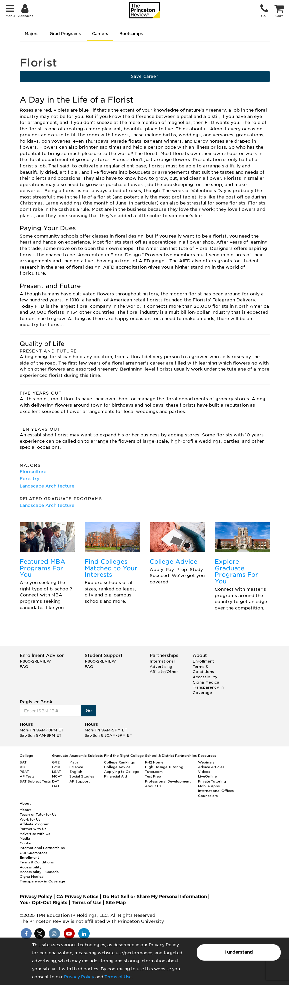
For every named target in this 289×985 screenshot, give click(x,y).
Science (76, 767)
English (75, 771)
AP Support (79, 781)
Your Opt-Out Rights (43, 902)
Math (73, 762)
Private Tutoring (212, 781)
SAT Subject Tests (35, 781)
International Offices (216, 791)
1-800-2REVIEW (35, 661)
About (25, 810)
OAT (56, 786)
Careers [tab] (100, 33)
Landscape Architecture (47, 485)
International (162, 661)
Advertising (161, 666)
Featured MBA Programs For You (42, 568)
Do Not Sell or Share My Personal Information (155, 896)
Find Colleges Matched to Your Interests (111, 568)
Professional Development (168, 781)
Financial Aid (115, 776)
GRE (56, 762)
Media (25, 838)
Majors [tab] (31, 33)
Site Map (116, 902)
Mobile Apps (209, 786)
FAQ (24, 666)
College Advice (173, 561)
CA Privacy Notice (77, 896)
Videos (204, 771)
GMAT (57, 767)
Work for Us (30, 819)
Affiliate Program (34, 824)
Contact (27, 843)
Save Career (144, 76)
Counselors (208, 796)
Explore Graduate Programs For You (236, 571)
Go (89, 710)
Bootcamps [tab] (131, 33)
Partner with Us (33, 829)
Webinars (206, 762)
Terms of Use (118, 976)
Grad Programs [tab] (65, 33)
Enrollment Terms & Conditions (203, 666)
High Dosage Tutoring (164, 767)
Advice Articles (211, 767)
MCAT (57, 776)
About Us (153, 786)
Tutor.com (154, 771)
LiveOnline (207, 776)
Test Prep (153, 776)
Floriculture (33, 471)
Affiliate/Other (164, 671)
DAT (55, 781)
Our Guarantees (33, 853)
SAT (23, 762)
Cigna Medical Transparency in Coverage (208, 687)
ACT (23, 767)
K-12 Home (154, 762)
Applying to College (121, 771)
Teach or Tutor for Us (38, 814)
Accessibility (205, 677)
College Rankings (119, 762)
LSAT (56, 771)
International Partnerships (42, 848)
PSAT (24, 771)
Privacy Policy (79, 976)
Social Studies (81, 776)
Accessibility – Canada (39, 872)
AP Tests (27, 776)
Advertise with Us (35, 834)
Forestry (29, 478)
